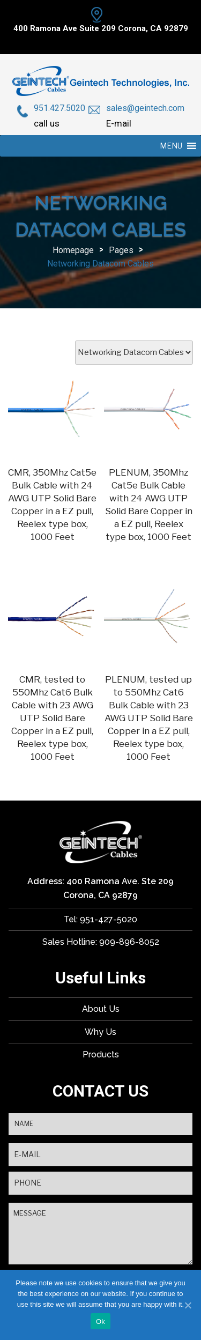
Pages (121, 250)
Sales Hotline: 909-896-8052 (100, 942)
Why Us (100, 1032)
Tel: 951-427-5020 (100, 919)
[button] (171, 146)
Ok (100, 1321)
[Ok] (187, 1305)
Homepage (73, 250)
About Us (101, 1009)
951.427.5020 (59, 108)
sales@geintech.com (145, 108)
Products (101, 1054)
